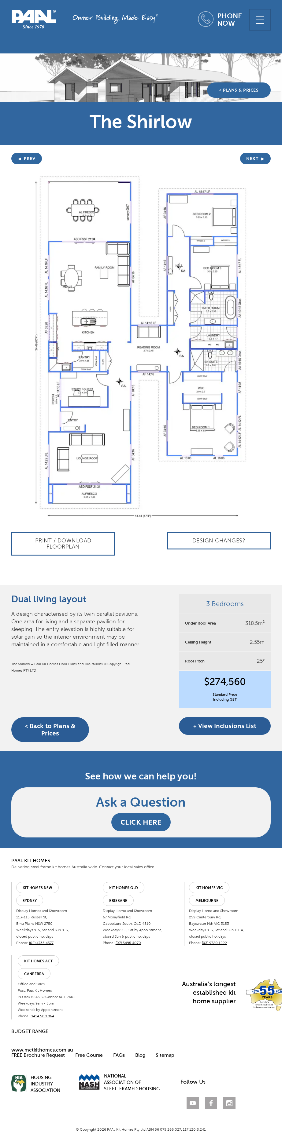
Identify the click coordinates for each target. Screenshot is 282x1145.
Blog (140, 1055)
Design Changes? (219, 541)
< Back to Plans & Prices (50, 729)
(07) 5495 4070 (128, 943)
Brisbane (118, 901)
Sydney (30, 901)
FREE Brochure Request (38, 1055)
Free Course (89, 1055)
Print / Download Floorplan (63, 544)
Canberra (34, 974)
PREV (26, 158)
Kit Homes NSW (37, 888)
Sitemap (165, 1055)
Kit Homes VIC (209, 888)
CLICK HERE (141, 822)
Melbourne (206, 901)
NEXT (255, 158)
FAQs (119, 1055)
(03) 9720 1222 (214, 943)
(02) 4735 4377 (41, 943)
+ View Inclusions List (224, 726)
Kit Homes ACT (38, 961)
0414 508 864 (42, 1016)
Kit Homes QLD (123, 888)
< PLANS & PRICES (238, 90)
